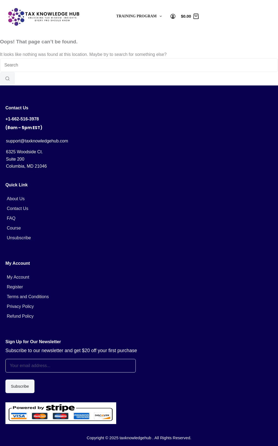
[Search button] (7, 78)
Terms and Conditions (28, 296)
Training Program (140, 16)
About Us (16, 198)
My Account (18, 277)
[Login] (172, 16)
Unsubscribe (19, 237)
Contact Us (17, 208)
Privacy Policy (20, 306)
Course (14, 228)
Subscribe (20, 386)
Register (15, 287)
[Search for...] (139, 65)
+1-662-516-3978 (22, 119)
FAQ (11, 218)
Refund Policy (20, 316)
